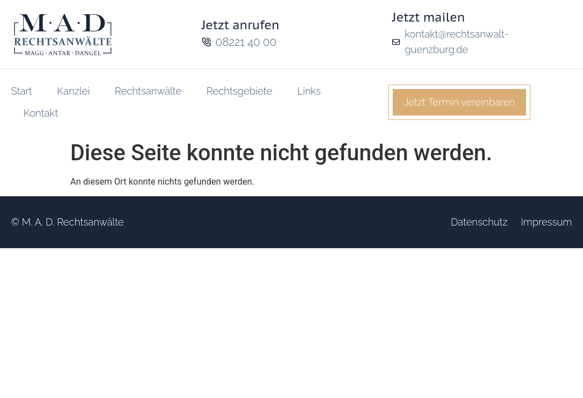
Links (309, 91)
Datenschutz (479, 222)
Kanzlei (73, 91)
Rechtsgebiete (239, 91)
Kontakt (41, 113)
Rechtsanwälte (147, 91)
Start (21, 91)
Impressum (546, 222)
